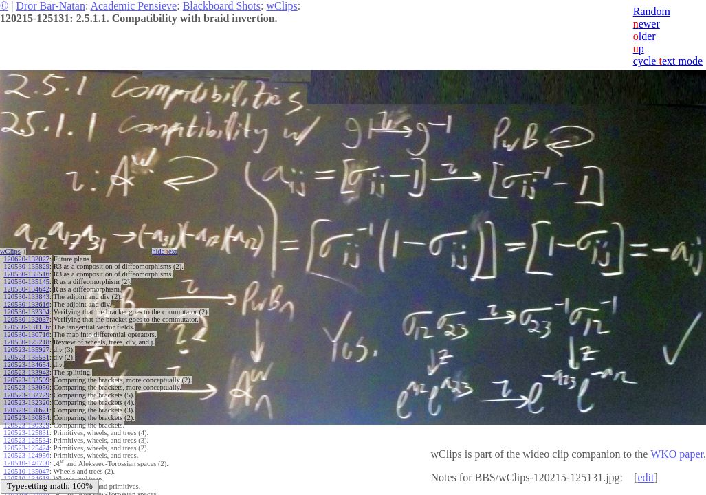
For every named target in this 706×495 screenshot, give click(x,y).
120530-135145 (26, 281)
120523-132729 (26, 395)
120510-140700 (26, 463)
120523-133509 (26, 380)
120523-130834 (26, 417)
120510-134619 (26, 478)
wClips (281, 6)
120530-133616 (26, 304)
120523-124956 (26, 455)
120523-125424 (26, 448)
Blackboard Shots (222, 6)
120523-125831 (26, 433)
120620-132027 (26, 259)
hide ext (164, 251)
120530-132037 (26, 319)
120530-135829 (26, 266)
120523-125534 (26, 440)
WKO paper (676, 454)
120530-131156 (26, 327)
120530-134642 (26, 289)
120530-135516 (26, 274)
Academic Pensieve (133, 6)
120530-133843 (26, 296)
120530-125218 (26, 342)
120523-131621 (26, 410)
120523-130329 (26, 425)
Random (651, 11)
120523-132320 (26, 402)
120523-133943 (26, 372)
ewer (646, 24)
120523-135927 (26, 349)
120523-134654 (26, 364)
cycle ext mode (668, 61)
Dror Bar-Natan (50, 6)
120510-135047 (26, 470)
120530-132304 (26, 312)
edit (645, 477)
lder (644, 36)
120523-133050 (26, 387)
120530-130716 (26, 334)
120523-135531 (26, 357)
